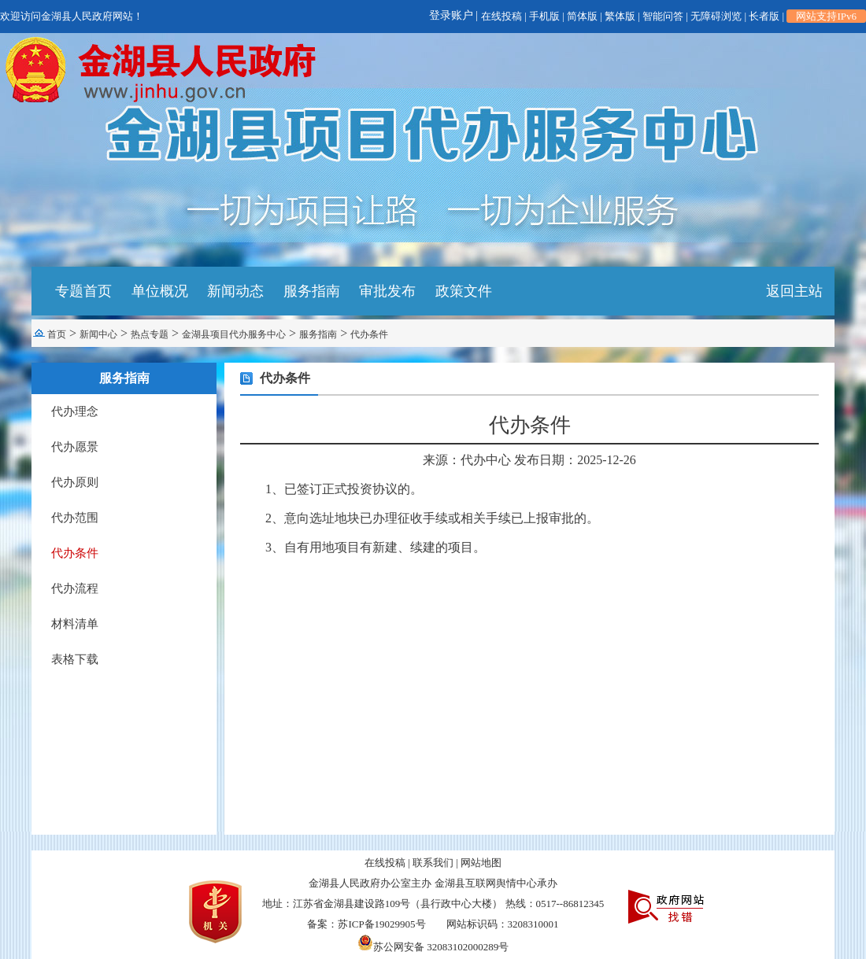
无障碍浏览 (716, 16)
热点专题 (149, 334)
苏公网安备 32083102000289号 (433, 947)
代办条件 (369, 334)
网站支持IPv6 (826, 16)
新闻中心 (98, 334)
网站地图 (481, 863)
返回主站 (794, 291)
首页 (56, 334)
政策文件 (463, 291)
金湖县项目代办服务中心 (234, 334)
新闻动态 (235, 291)
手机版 (544, 16)
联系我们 (433, 863)
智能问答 (662, 16)
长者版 (764, 16)
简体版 (582, 16)
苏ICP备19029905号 (381, 924)
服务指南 (311, 291)
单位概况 (159, 291)
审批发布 (387, 291)
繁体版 (620, 16)
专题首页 (83, 291)
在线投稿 (501, 16)
